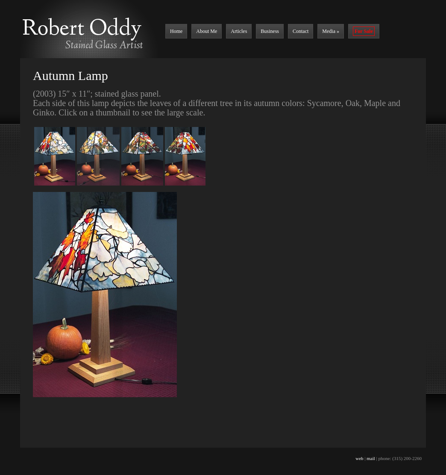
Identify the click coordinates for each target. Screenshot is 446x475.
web (359, 458)
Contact (300, 31)
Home (176, 31)
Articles (239, 31)
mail (371, 458)
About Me (206, 31)
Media (330, 31)
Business (270, 31)
